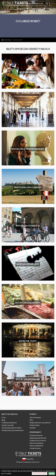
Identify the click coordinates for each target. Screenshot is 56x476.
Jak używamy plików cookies (11, 428)
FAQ (31, 420)
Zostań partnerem (36, 435)
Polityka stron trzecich (38, 440)
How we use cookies (39, 473)
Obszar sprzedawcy (36, 443)
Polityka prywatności (9, 423)
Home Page (7, 40)
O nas (4, 417)
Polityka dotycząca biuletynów (12, 430)
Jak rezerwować (35, 417)
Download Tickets (34, 9)
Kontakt (32, 428)
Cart (46, 9)
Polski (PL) (21, 9)
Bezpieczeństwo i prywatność (40, 423)
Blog (3, 420)
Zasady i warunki (8, 425)
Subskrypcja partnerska (38, 438)
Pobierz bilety (35, 425)
